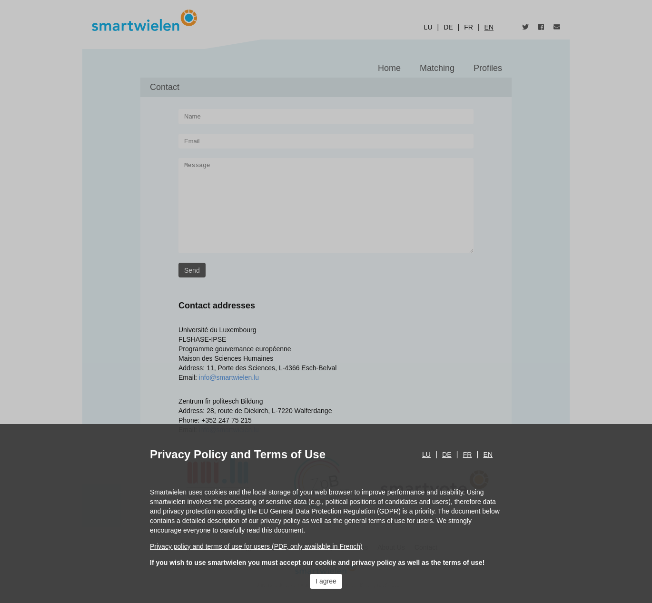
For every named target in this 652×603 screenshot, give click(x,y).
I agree (326, 581)
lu (426, 454)
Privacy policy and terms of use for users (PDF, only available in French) (256, 546)
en (488, 454)
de (446, 454)
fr (467, 454)
